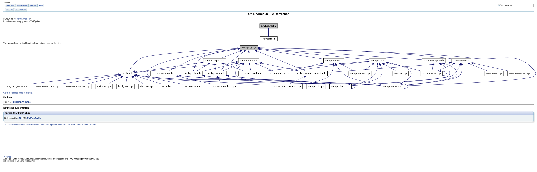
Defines (92, 125)
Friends (84, 125)
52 (20, 119)
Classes (10, 125)
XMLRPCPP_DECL (22, 103)
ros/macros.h (22, 19)
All (4, 125)
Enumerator (75, 125)
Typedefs (53, 125)
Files (28, 125)
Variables (44, 125)
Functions (35, 125)
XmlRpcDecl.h (34, 119)
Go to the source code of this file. (17, 93)
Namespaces (20, 125)
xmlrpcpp (7, 157)
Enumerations (63, 125)
